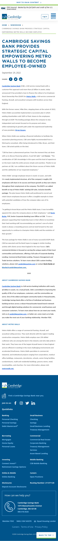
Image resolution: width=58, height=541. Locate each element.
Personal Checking (10, 419)
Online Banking (8, 477)
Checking (34, 419)
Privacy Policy (41, 527)
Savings (33, 423)
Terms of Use (27, 527)
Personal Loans (8, 446)
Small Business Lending (40, 426)
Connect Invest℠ (9, 463)
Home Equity (7, 443)
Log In (45, 16)
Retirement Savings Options (14, 467)
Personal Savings (9, 423)
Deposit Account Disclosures (14, 486)
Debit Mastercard (10, 426)
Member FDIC (8, 521)
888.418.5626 (23, 512)
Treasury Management (39, 429)
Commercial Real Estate (40, 439)
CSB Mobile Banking (38, 463)
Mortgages (6, 439)
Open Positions (36, 477)
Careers (15, 527)
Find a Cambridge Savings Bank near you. (23, 396)
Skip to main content (28, 2)
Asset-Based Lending (39, 453)
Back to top (45, 535)
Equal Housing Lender (46, 521)
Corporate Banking (38, 443)
